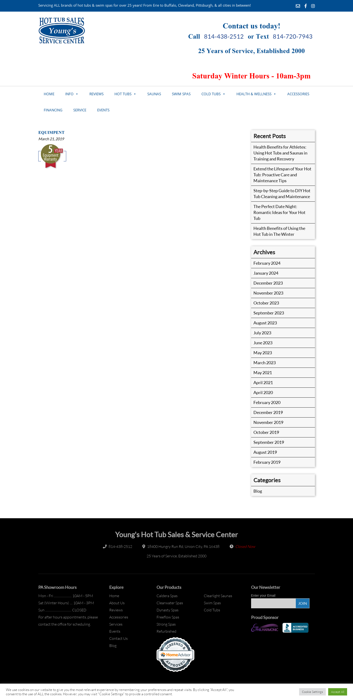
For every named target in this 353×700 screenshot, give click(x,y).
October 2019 (266, 432)
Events (103, 110)
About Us (117, 602)
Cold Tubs (211, 93)
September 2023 (268, 312)
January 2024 (265, 273)
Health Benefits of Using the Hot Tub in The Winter (279, 231)
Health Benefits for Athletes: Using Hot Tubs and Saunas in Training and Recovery (280, 152)
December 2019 (268, 412)
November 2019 (268, 422)
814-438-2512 (224, 36)
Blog (257, 491)
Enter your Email (263, 595)
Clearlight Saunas (218, 595)
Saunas (154, 93)
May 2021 (262, 372)
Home (49, 93)
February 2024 (266, 263)
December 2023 (268, 283)
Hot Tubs (122, 93)
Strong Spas (166, 624)
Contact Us (118, 638)
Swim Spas (181, 93)
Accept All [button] (337, 692)
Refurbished (166, 631)
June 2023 (262, 342)
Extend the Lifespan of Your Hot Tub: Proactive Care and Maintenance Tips (282, 174)
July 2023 (262, 332)
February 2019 (266, 462)
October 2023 (266, 302)
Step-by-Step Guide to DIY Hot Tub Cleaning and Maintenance (281, 193)
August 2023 (265, 322)
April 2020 (263, 392)
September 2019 (268, 442)
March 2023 (264, 362)
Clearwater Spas (170, 602)
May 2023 (262, 352)
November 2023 (268, 292)
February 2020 (266, 402)
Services (115, 624)
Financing (53, 110)
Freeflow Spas (168, 617)
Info (69, 93)
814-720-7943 (293, 36)
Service (79, 110)
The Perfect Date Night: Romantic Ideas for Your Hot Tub (279, 212)
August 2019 (265, 452)
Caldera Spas (167, 595)
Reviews (96, 93)
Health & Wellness (253, 93)
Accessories (298, 93)
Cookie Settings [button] (312, 692)
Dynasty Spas (168, 610)
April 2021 (263, 382)
